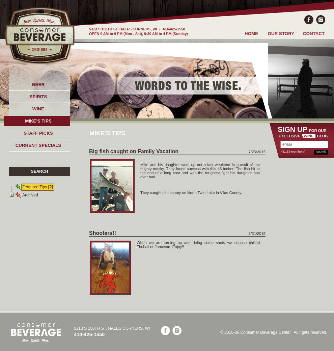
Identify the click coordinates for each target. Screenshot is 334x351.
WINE (38, 108)
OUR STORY (281, 33)
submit (321, 151)
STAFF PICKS (38, 133)
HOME (251, 33)
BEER (38, 84)
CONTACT (314, 33)
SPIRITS (38, 96)
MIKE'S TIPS (38, 121)
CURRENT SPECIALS (38, 145)
